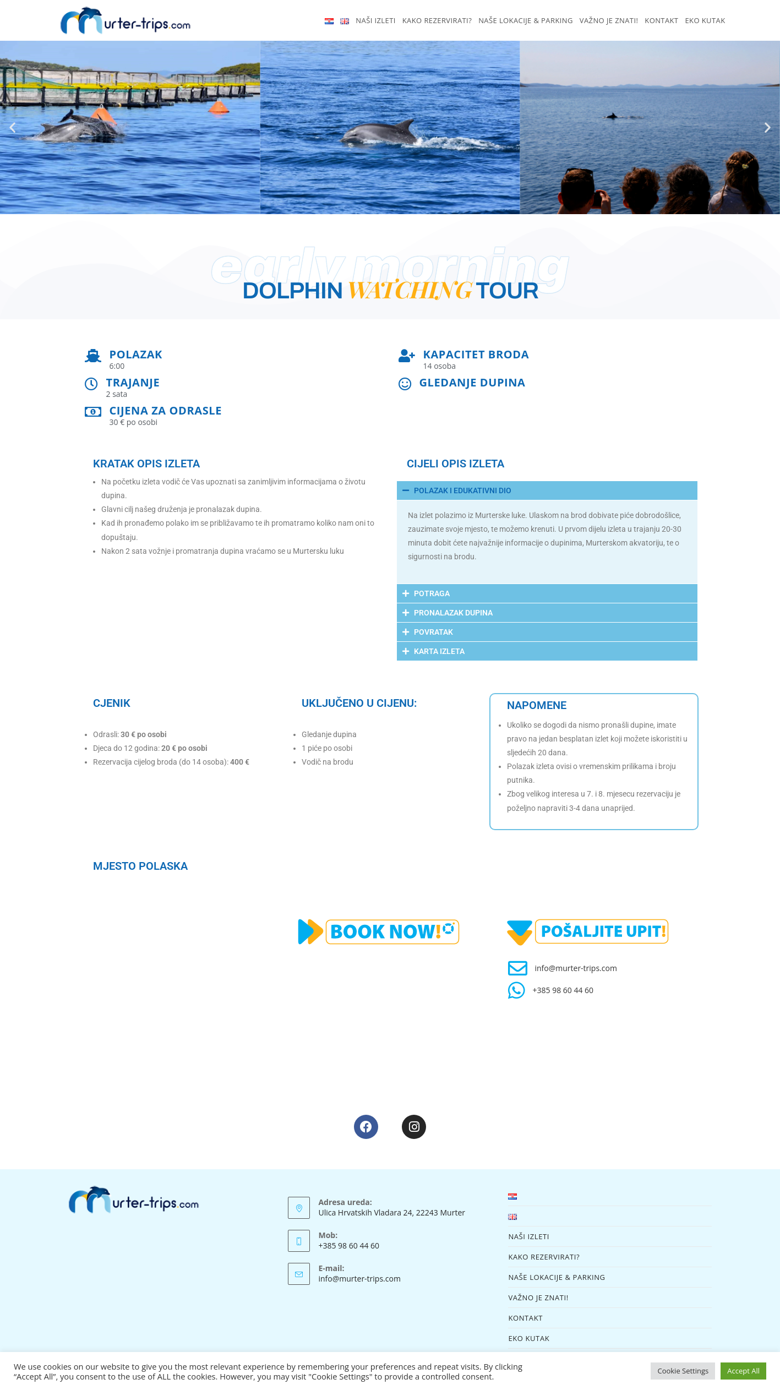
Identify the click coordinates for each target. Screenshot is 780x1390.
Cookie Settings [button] (682, 1371)
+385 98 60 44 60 (562, 990)
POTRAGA (432, 593)
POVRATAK (433, 632)
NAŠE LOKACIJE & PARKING (556, 1277)
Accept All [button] (743, 1371)
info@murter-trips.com (575, 968)
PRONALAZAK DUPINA (453, 612)
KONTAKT (525, 1318)
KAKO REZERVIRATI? (544, 1257)
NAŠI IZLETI (528, 1236)
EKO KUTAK (528, 1338)
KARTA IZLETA (439, 651)
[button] (12, 127)
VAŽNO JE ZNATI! (538, 1297)
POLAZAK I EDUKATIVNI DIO (462, 490)
